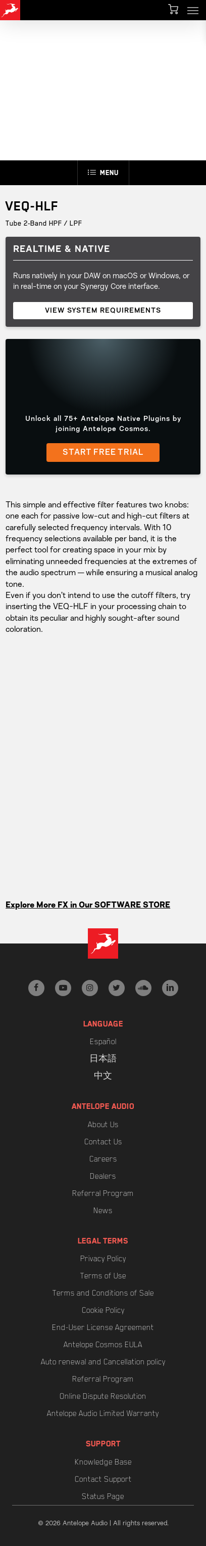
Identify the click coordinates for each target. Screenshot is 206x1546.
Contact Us (103, 1141)
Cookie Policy (103, 1310)
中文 (103, 1076)
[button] (192, 10)
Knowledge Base (103, 1462)
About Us (103, 1124)
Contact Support (103, 1479)
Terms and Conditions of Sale (103, 1293)
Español (103, 1041)
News (103, 1210)
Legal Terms (103, 1241)
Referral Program (103, 1193)
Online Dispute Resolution (103, 1396)
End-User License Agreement (103, 1327)
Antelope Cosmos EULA (103, 1344)
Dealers (103, 1176)
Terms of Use (103, 1275)
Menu (103, 172)
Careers (103, 1159)
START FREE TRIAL (103, 453)
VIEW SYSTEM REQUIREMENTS (103, 310)
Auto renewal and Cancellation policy (103, 1361)
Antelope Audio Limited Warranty (103, 1413)
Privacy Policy (103, 1258)
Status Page (103, 1496)
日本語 (103, 1058)
